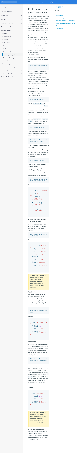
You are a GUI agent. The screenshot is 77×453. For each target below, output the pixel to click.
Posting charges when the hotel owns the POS (65, 23)
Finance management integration (12, 67)
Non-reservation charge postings (11, 58)
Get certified (6, 61)
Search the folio (59, 15)
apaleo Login (41, 1)
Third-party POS (59, 28)
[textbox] (9, 2)
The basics (5, 48)
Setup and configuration (9, 51)
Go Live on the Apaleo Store (11, 77)
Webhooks (11, 19)
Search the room (59, 12)
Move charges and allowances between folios (65, 20)
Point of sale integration (12, 42)
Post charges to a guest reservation (12, 54)
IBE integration (12, 39)
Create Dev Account (23, 1)
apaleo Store (33, 1)
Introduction (4, 8)
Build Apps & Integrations (11, 11)
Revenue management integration (12, 64)
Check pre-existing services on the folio (64, 18)
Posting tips (58, 25)
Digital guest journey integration (12, 73)
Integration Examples (11, 30)
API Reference (11, 15)
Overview (4, 33)
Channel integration (12, 36)
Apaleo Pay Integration (11, 27)
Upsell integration (12, 70)
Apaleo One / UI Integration (11, 23)
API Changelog (49, 1)
